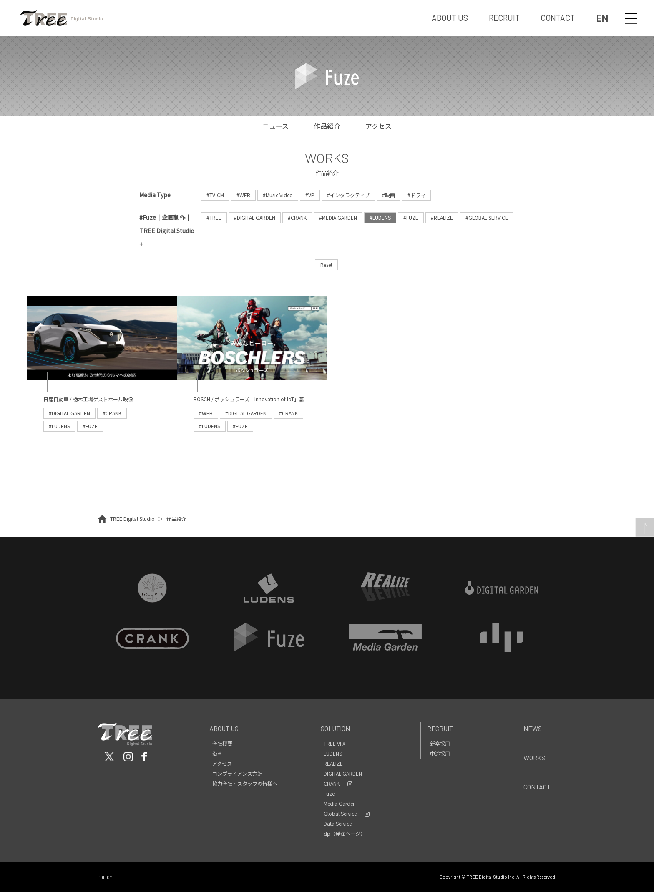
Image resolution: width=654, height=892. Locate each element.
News (532, 728)
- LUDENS (331, 753)
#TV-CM (215, 195)
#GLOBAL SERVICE (486, 217)
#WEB (243, 195)
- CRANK (330, 783)
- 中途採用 (438, 753)
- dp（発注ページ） (343, 833)
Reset (326, 264)
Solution (335, 728)
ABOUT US (450, 18)
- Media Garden (338, 803)
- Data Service (336, 823)
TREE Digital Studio (132, 518)
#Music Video (278, 195)
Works (534, 757)
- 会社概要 (220, 743)
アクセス (378, 126)
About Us (224, 728)
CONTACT (558, 18)
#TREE (213, 217)
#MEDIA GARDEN (338, 217)
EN (602, 18)
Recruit (440, 728)
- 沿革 (215, 753)
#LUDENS (380, 217)
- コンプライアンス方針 (235, 773)
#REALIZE (442, 217)
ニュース (275, 126)
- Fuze (328, 793)
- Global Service (339, 813)
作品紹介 (327, 126)
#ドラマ (416, 195)
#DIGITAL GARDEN (254, 217)
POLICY (105, 877)
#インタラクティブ (348, 195)
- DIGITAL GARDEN (341, 773)
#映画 (388, 195)
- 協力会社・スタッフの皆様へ (243, 783)
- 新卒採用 (438, 743)
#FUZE (410, 217)
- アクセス (220, 763)
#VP (309, 195)
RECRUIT (504, 18)
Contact (537, 787)
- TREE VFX (333, 743)
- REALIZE (332, 763)
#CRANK (297, 217)
